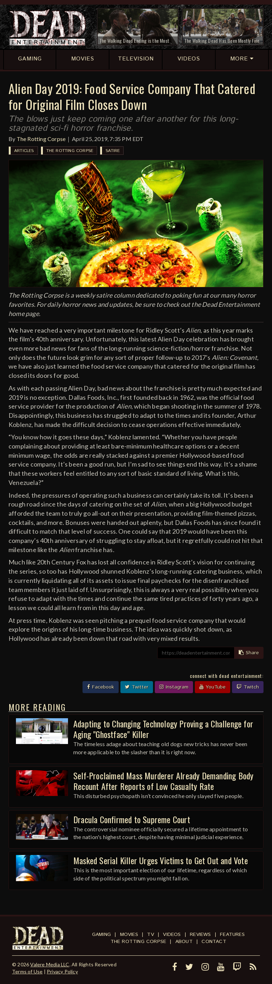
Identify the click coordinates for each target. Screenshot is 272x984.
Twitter (136, 687)
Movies (129, 934)
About (184, 941)
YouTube (212, 687)
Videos (172, 934)
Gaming (101, 934)
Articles (24, 151)
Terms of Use (27, 971)
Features (232, 934)
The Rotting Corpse (41, 138)
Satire (113, 151)
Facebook (100, 687)
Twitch (248, 687)
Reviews (200, 934)
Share (249, 652)
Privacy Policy (62, 971)
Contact (214, 941)
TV (150, 934)
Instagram (173, 687)
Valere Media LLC (49, 964)
